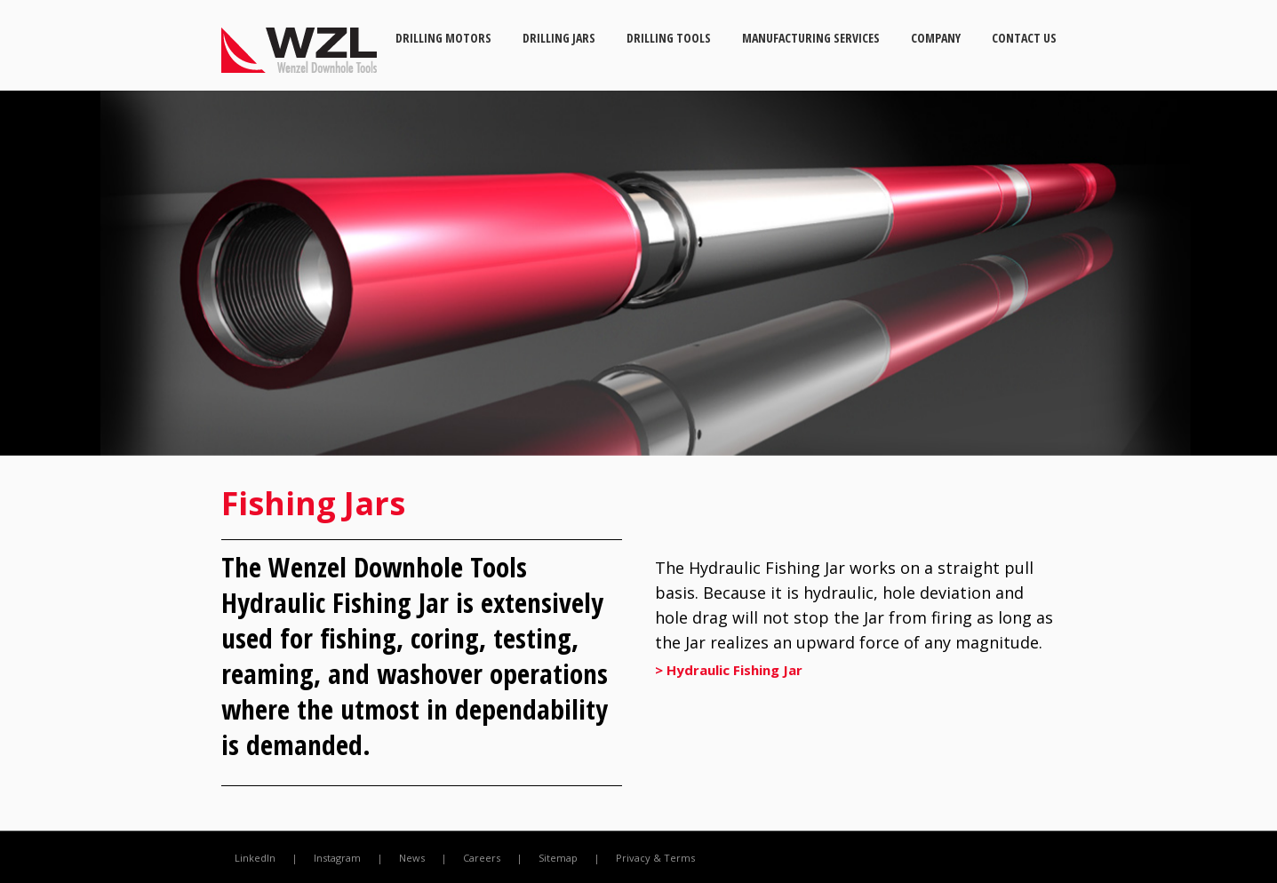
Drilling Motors (443, 37)
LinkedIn (255, 857)
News (412, 857)
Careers (481, 857)
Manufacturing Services (811, 37)
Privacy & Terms (655, 857)
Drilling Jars (559, 37)
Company (936, 37)
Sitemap (558, 857)
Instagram (337, 857)
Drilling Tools (669, 37)
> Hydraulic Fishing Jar (728, 670)
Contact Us (1024, 37)
